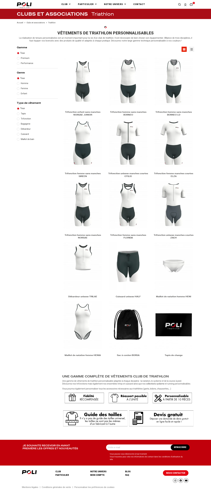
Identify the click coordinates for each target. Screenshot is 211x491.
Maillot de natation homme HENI (173, 297)
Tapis (23, 113)
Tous (22, 53)
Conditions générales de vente (56, 487)
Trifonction (26, 119)
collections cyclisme (155, 384)
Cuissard (25, 134)
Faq (127, 475)
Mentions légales (30, 487)
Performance (27, 63)
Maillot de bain (27, 139)
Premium (25, 58)
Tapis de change (174, 356)
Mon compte (97, 475)
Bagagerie (25, 124)
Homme (24, 83)
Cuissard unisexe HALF (128, 297)
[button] (179, 4)
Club (58, 471)
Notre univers (98, 471)
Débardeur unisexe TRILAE (82, 297)
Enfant (24, 93)
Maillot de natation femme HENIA (83, 356)
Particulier (62, 475)
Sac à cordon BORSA (128, 356)
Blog (128, 471)
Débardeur (26, 129)
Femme (24, 88)
